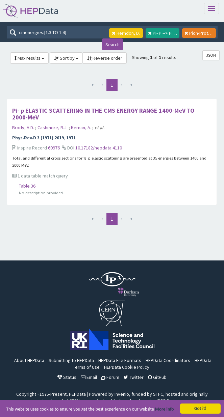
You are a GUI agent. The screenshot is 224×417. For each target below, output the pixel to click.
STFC (158, 394)
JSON (211, 55)
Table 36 (27, 186)
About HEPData (29, 360)
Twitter (134, 377)
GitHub (157, 377)
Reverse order (104, 58)
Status (66, 377)
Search (112, 44)
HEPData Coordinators (168, 360)
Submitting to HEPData (71, 360)
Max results (29, 58)
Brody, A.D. (23, 127)
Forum (110, 377)
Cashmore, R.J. (53, 127)
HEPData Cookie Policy (126, 367)
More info (164, 410)
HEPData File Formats (119, 360)
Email (89, 377)
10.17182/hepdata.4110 (98, 148)
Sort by (66, 58)
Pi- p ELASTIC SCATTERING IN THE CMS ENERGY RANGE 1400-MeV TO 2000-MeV (103, 114)
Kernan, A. (81, 127)
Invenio (122, 394)
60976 (54, 148)
